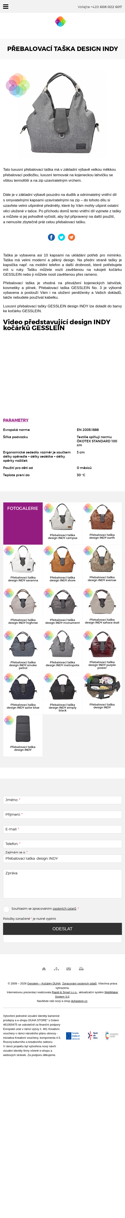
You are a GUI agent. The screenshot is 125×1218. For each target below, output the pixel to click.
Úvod (43, 968)
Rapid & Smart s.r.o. (64, 992)
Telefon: (12, 844)
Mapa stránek (56, 968)
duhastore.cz (79, 1001)
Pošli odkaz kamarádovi (71, 237)
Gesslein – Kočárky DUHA (60, 21)
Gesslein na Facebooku (51, 237)
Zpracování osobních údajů (79, 983)
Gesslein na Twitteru (61, 237)
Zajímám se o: (16, 852)
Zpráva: (11, 873)
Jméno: (12, 800)
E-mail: (12, 829)
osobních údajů (64, 908)
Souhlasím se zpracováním (27, 908)
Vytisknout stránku (81, 968)
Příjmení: (14, 815)
